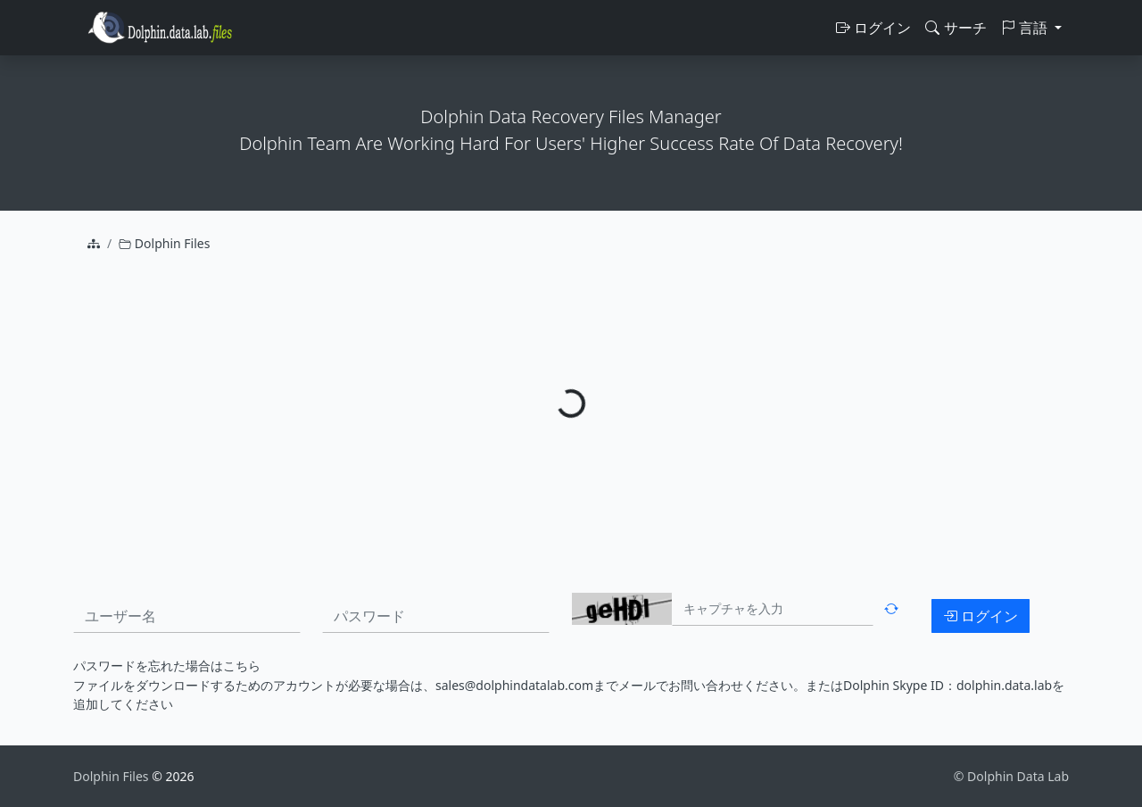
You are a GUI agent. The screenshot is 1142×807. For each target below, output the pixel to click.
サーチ (955, 27)
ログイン (873, 27)
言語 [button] (1026, 27)
